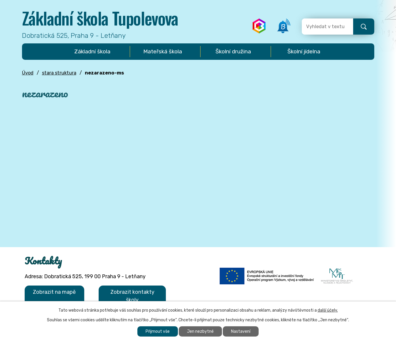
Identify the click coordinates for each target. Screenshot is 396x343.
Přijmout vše (158, 331)
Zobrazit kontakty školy (132, 296)
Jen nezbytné (200, 331)
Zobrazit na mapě (54, 292)
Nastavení (240, 331)
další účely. (328, 310)
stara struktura (59, 73)
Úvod (27, 73)
